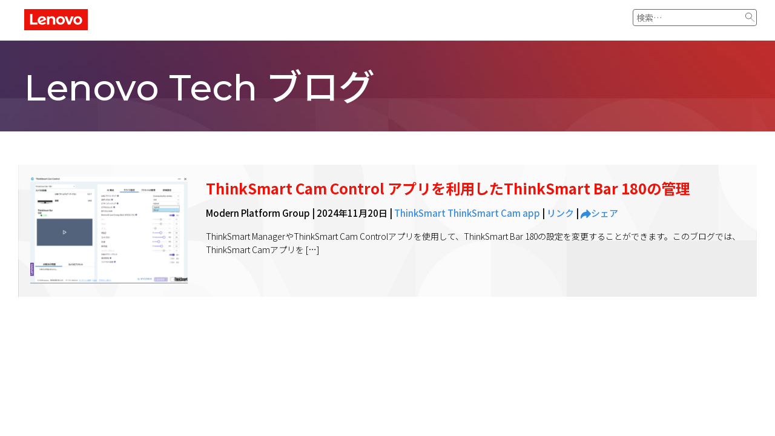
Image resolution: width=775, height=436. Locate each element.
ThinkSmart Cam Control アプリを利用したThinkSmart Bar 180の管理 (448, 188)
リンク (560, 212)
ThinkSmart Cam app (493, 212)
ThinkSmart (420, 212)
